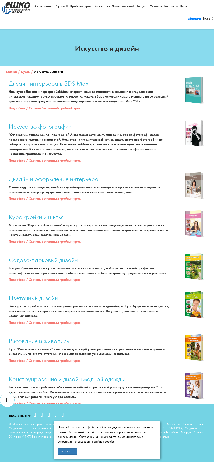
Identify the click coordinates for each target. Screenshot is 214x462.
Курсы (62, 6)
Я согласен (67, 451)
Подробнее (17, 108)
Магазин (194, 18)
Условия (156, 6)
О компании (43, 6)
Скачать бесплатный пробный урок (55, 108)
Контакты (171, 6)
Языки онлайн (123, 6)
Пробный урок (81, 6)
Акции (142, 6)
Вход (208, 18)
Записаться (102, 6)
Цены (183, 6)
